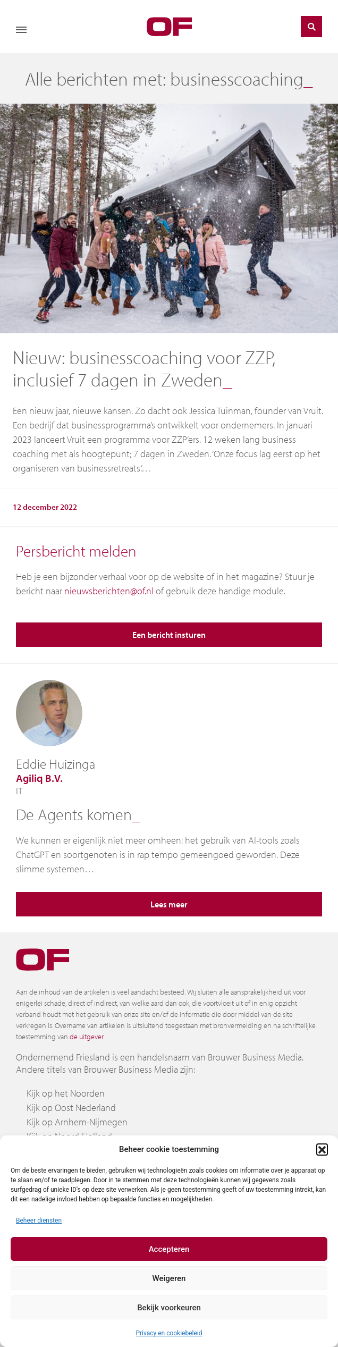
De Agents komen (74, 814)
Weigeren (169, 1278)
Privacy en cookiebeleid (169, 1333)
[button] (322, 1149)
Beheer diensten (39, 1220)
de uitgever (86, 1036)
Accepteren (169, 1249)
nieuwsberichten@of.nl (109, 591)
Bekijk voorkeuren (169, 1307)
